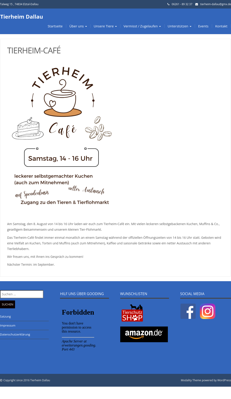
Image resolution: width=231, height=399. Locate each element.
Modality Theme (191, 380)
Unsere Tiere (105, 26)
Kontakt (221, 26)
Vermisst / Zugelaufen (142, 26)
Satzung (5, 316)
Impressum (8, 325)
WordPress (224, 380)
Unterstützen (179, 26)
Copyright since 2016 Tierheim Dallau (26, 380)
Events (203, 26)
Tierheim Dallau (21, 16)
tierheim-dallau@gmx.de (215, 4)
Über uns (78, 26)
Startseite (55, 26)
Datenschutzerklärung (15, 334)
